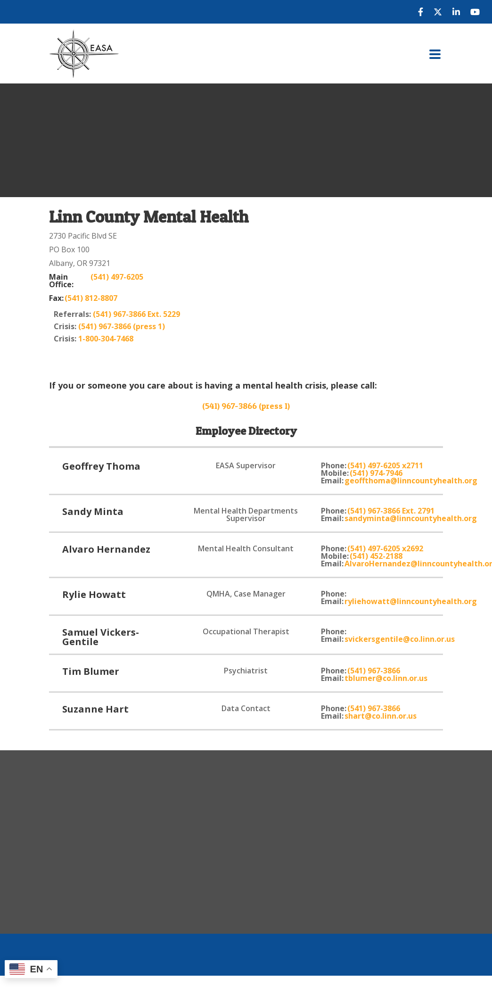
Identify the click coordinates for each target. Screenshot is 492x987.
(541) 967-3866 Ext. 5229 (136, 314)
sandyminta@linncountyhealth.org (410, 518)
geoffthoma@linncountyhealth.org (410, 480)
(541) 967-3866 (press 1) (121, 326)
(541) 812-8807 (91, 298)
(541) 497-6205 (116, 277)
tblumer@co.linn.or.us (385, 678)
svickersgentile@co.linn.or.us (399, 639)
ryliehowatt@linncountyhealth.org (410, 601)
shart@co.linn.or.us (380, 716)
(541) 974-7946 (376, 473)
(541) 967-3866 (373, 670)
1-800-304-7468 (105, 338)
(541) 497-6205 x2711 (385, 465)
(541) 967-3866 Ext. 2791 (391, 510)
